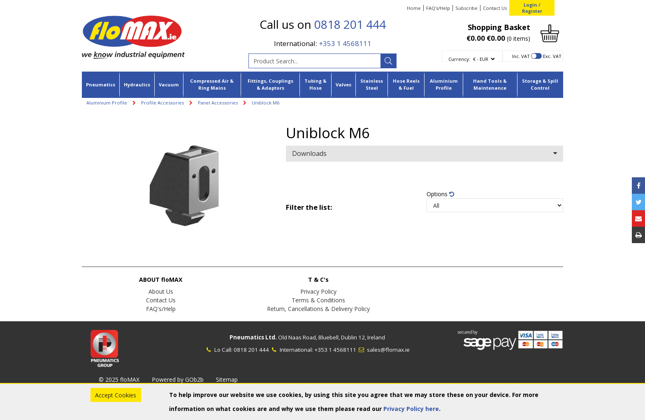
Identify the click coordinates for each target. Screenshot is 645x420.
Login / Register (532, 8)
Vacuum (169, 84)
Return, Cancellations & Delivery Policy (318, 309)
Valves (343, 84)
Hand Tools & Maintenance (490, 84)
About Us (160, 291)
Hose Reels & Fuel (406, 84)
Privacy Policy (318, 291)
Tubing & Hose (315, 84)
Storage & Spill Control (540, 84)
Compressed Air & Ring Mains (212, 84)
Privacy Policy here (411, 409)
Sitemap (227, 379)
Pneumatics (100, 84)
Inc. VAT (521, 56)
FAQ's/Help (438, 8)
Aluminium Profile (444, 84)
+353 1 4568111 (345, 43)
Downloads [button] (424, 153)
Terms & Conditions (318, 300)
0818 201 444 (350, 24)
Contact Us (495, 8)
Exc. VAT (552, 56)
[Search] (388, 61)
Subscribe (466, 8)
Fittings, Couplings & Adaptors (270, 84)
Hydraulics (137, 84)
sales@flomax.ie (383, 349)
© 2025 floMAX (119, 379)
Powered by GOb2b (178, 379)
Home (414, 8)
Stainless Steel (371, 84)
